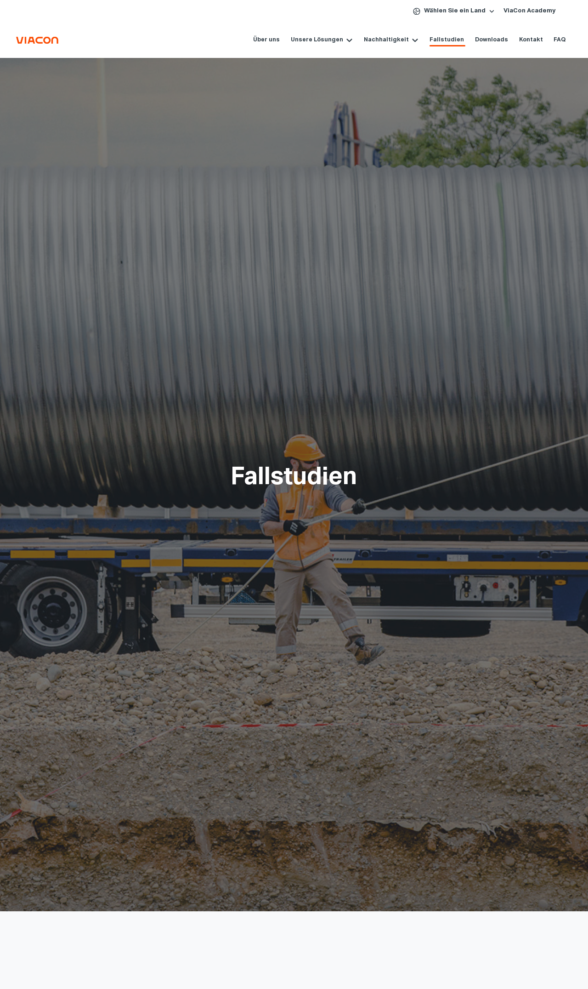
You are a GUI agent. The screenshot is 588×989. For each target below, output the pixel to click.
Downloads (481, 40)
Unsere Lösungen (307, 40)
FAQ (550, 40)
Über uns (256, 40)
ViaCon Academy (529, 11)
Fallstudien (437, 40)
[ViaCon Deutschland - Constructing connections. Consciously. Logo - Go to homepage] (58, 40)
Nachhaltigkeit (376, 40)
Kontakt (521, 40)
